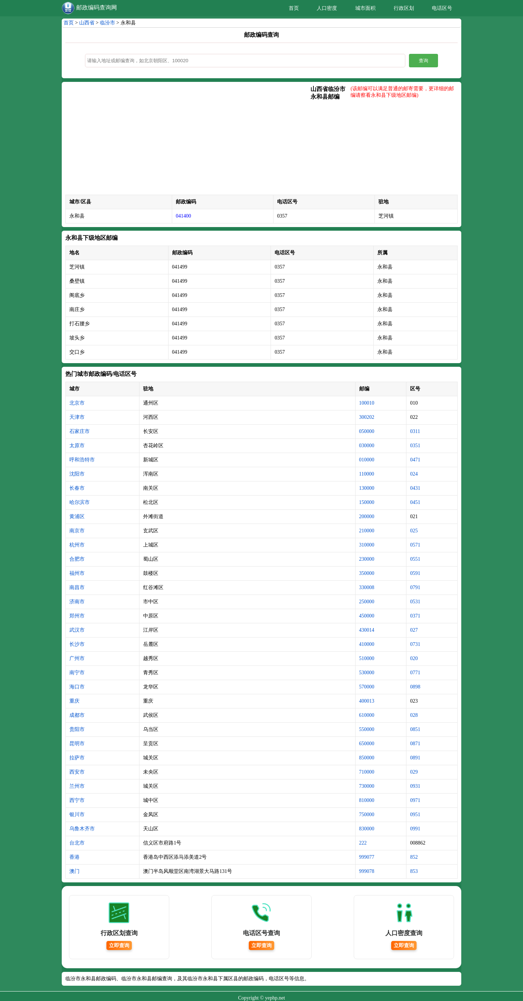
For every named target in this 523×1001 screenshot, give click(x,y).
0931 (415, 786)
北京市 (77, 403)
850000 (366, 757)
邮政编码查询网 (96, 7)
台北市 (77, 843)
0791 (415, 587)
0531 (415, 601)
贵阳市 (77, 729)
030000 (366, 445)
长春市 (77, 488)
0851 (415, 729)
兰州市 (77, 786)
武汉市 (77, 630)
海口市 (77, 687)
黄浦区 (77, 516)
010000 (366, 459)
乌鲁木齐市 (82, 828)
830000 (366, 828)
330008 (366, 587)
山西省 (86, 22)
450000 (366, 616)
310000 (366, 545)
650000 (366, 743)
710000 (366, 772)
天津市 (77, 417)
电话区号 (442, 8)
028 (414, 715)
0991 (415, 828)
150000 (366, 502)
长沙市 (77, 644)
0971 (415, 800)
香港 (74, 857)
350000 (366, 573)
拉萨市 (77, 757)
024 (414, 474)
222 (363, 843)
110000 (366, 474)
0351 (415, 445)
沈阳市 (77, 474)
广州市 (77, 658)
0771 (415, 672)
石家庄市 (79, 431)
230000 (366, 559)
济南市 (77, 601)
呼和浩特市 (82, 459)
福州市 (77, 573)
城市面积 (365, 8)
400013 (366, 701)
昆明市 (77, 743)
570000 (366, 687)
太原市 (77, 445)
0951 (415, 814)
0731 (415, 644)
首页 (294, 8)
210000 (366, 530)
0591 (415, 573)
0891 (415, 757)
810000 (366, 800)
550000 (366, 729)
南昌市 (77, 587)
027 (414, 630)
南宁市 (77, 672)
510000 (366, 658)
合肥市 (77, 559)
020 (414, 658)
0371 (415, 616)
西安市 (77, 772)
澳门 (74, 871)
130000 (366, 488)
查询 (423, 60)
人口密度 (327, 8)
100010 (366, 403)
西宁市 (77, 800)
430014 (366, 630)
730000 (366, 786)
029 (414, 772)
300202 (366, 417)
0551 (415, 559)
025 (414, 530)
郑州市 (77, 616)
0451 (415, 502)
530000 (366, 672)
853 (414, 871)
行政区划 (404, 8)
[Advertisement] (188, 140)
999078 (366, 871)
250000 (366, 601)
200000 (366, 516)
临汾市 (107, 22)
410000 (366, 644)
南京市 (77, 530)
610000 (366, 715)
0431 (415, 488)
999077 (366, 857)
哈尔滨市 (79, 502)
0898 (415, 687)
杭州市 (77, 545)
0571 (415, 545)
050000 (366, 431)
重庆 (74, 701)
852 (414, 857)
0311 (415, 431)
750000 (366, 814)
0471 (415, 459)
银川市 (77, 814)
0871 (415, 743)
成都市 (77, 715)
